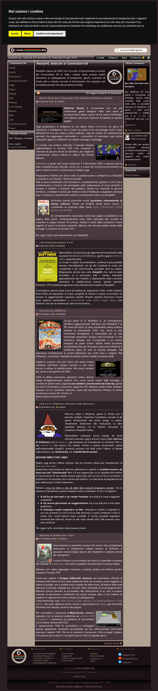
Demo (12, 89)
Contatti (100, 58)
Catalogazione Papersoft (44, 663)
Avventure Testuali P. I (43, 656)
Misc (11, 115)
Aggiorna (78, 686)
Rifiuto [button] (27, 33)
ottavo (62, 259)
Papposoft (67, 656)
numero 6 (46, 445)
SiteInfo (94, 653)
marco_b (132, 164)
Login (12, 147)
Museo (12, 111)
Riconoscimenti (98, 656)
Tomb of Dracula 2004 (72, 658)
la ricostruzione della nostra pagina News (92, 300)
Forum (12, 128)
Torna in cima (79, 676)
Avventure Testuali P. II (43, 658)
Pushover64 (67, 660)
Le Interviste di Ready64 (44, 653)
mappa (102, 604)
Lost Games (15, 106)
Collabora (113, 58)
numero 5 (62, 442)
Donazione (137, 58)
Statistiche (95, 659)
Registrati (21, 147)
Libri (11, 98)
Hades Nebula (83, 600)
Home (12, 67)
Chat (93, 661)
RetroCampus (132, 175)
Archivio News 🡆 (113, 643)
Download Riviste (18, 80)
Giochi (12, 72)
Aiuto (124, 58)
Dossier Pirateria (40, 660)
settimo (116, 255)
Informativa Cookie (64, 686)
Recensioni (15, 76)
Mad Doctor (67, 600)
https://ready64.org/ (85, 668)
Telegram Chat (126, 655)
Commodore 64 (17, 123)
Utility (12, 85)
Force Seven (68, 653)
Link (11, 119)
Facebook (124, 662)
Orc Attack (98, 600)
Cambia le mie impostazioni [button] (49, 33)
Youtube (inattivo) (128, 659)
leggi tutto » (130, 125)
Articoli (12, 93)
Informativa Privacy (93, 686)
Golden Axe (58, 563)
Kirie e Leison (134, 130)
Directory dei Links (46, 466)
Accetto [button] (15, 33)
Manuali (13, 102)
